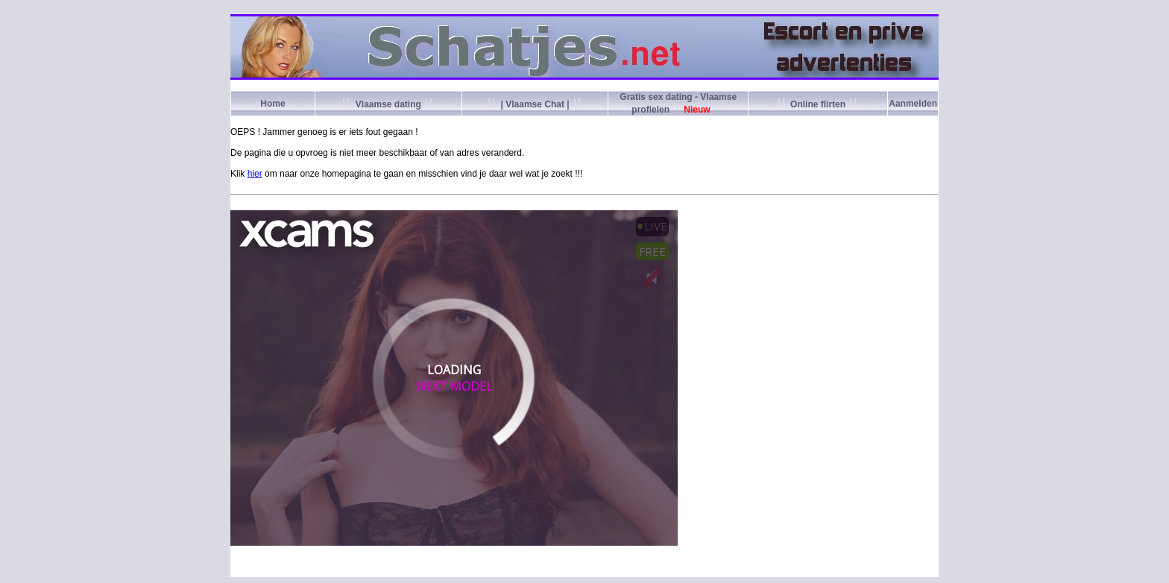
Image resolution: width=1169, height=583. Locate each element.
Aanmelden (913, 103)
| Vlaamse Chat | (535, 104)
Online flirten (818, 104)
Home (272, 103)
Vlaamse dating (388, 104)
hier (255, 173)
